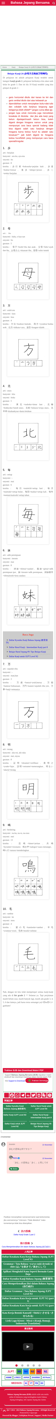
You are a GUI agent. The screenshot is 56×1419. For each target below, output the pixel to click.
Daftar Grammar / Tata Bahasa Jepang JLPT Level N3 (28, 1292)
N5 (19, 1371)
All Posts (46, 1377)
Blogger (15, 1415)
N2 (39, 1371)
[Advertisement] (28, 36)
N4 (26, 1371)
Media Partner (47, 1415)
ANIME (9, 1377)
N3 (32, 1371)
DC (42, 1383)
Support (38, 1415)
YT (31, 1383)
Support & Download (17, 1081)
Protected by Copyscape (28, 1413)
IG (26, 1383)
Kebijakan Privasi (26, 1415)
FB (36, 1383)
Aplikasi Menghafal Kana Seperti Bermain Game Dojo (28, 1272)
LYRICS (17, 1377)
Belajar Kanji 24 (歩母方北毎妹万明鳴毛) (27, 73)
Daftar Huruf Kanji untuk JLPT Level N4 (41, 1107)
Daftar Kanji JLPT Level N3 (14, 1115)
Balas (15, 1169)
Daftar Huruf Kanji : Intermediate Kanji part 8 (28, 647)
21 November (47, 1145)
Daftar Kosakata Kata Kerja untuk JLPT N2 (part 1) (28, 1299)
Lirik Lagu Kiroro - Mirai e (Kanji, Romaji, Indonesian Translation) (28, 1322)
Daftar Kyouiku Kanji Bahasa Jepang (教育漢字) (15, 1107)
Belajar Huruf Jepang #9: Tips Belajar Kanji (27, 652)
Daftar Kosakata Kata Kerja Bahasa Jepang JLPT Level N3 (28, 1258)
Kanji (13, 67)
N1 (45, 1371)
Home (4, 67)
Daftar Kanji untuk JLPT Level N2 (23, 656)
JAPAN (26, 1377)
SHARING (36, 1377)
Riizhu (15, 1158)
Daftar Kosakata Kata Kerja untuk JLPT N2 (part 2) (28, 1306)
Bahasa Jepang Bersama (30, 2)
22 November (47, 1158)
